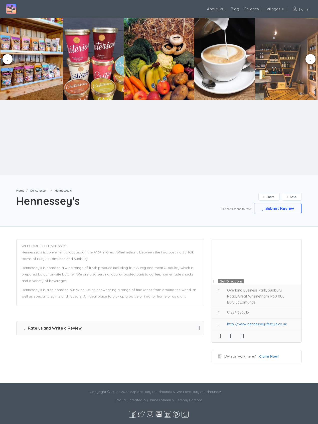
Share (268, 197)
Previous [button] (7, 59)
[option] (95, 59)
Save (291, 197)
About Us (215, 9)
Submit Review (278, 208)
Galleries (251, 9)
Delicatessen (38, 190)
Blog (235, 9)
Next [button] (310, 59)
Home (20, 190)
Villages (273, 9)
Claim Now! (269, 356)
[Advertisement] (159, 138)
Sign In (303, 9)
